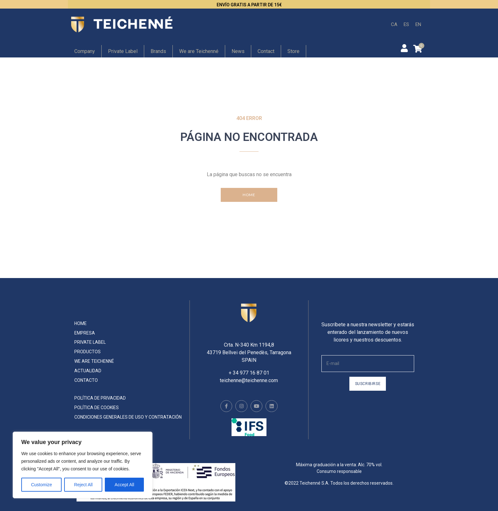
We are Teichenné (199, 51)
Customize (41, 484)
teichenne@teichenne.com (249, 374)
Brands (158, 51)
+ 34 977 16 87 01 (249, 366)
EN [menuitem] (418, 24)
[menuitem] (394, 24)
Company (84, 51)
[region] (82, 465)
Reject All (83, 484)
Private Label (123, 51)
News (238, 51)
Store (293, 51)
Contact (266, 51)
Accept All (124, 484)
